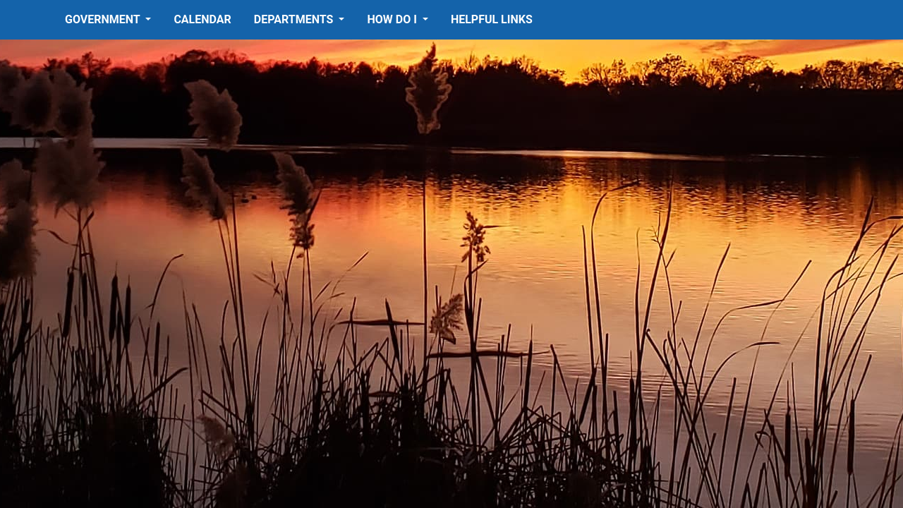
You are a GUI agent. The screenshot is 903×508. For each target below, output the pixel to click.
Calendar (202, 19)
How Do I (393, 19)
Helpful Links (492, 19)
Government (104, 19)
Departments (295, 19)
